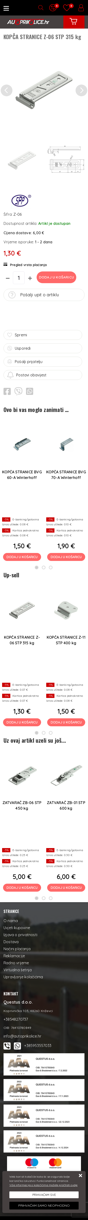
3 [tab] (51, 567)
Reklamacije (14, 955)
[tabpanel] (22, 491)
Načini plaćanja (17, 948)
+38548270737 (16, 1019)
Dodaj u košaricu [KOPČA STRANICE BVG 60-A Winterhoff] (22, 557)
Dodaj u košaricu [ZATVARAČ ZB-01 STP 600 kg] (66, 888)
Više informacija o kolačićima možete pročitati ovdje (43, 1185)
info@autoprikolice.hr (22, 1036)
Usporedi (19, 348)
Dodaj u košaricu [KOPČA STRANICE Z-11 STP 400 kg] (66, 722)
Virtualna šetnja (18, 970)
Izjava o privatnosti (20, 934)
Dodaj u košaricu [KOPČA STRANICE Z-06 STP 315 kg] (22, 722)
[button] (6, 90)
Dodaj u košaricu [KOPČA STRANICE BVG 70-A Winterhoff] (66, 557)
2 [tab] (44, 567)
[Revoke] (44, 1205)
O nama (11, 920)
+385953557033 (37, 1045)
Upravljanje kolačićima (23, 977)
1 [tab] (36, 567)
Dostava (11, 941)
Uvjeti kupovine (17, 927)
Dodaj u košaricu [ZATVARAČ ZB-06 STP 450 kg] (22, 888)
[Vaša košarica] (73, 25)
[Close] (44, 1194)
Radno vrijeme (16, 962)
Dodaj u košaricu (56, 277)
